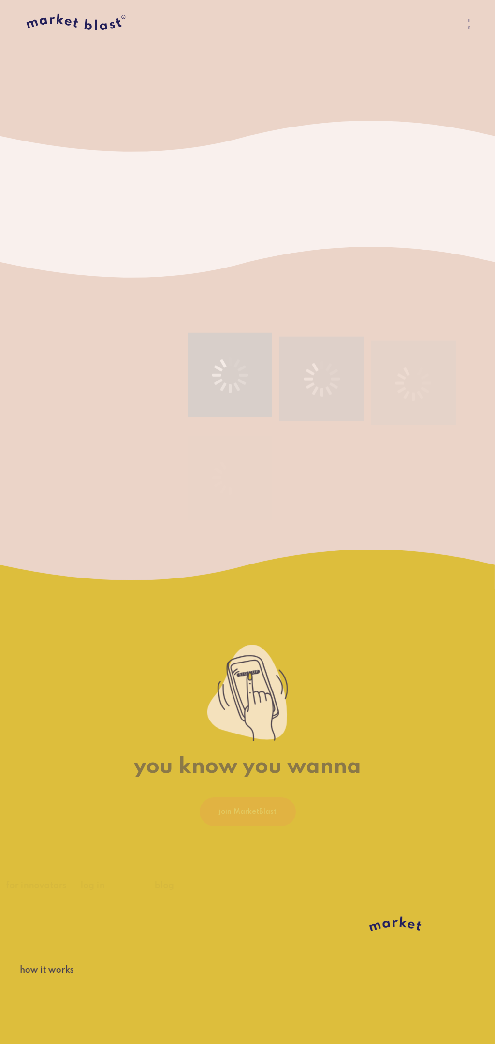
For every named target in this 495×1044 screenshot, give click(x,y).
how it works (42, 970)
